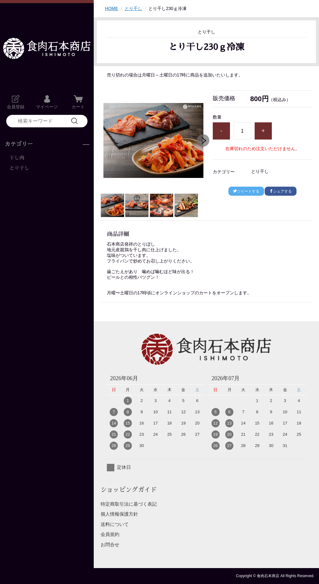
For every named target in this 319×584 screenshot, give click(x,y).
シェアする (280, 191)
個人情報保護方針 (119, 514)
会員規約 (110, 534)
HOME (111, 8)
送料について (115, 524)
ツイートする (246, 191)
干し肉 (16, 157)
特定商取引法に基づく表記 (129, 504)
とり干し (19, 168)
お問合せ (110, 544)
